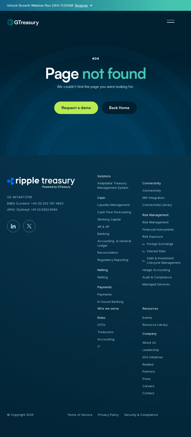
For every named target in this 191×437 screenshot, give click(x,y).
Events (147, 317)
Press (146, 379)
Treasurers (105, 332)
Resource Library (155, 325)
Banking (103, 234)
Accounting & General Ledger (114, 243)
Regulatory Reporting (112, 260)
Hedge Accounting (156, 270)
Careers (148, 386)
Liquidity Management (113, 205)
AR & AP (103, 226)
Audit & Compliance (157, 277)
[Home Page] (30, 21)
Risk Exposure (152, 236)
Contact (148, 393)
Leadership (150, 350)
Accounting (105, 339)
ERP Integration (153, 198)
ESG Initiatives (152, 357)
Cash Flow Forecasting (114, 212)
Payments (104, 294)
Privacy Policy (108, 415)
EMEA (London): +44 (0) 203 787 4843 (35, 203)
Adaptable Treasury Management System (112, 185)
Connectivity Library (157, 205)
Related (148, 364)
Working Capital (109, 219)
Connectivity (151, 190)
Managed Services (156, 284)
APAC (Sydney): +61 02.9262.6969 (32, 209)
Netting (102, 277)
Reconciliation (107, 252)
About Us (149, 342)
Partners (148, 371)
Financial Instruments (158, 229)
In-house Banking (110, 301)
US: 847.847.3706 (19, 197)
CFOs (101, 325)
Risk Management (155, 222)
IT (98, 346)
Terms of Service (79, 415)
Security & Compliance (141, 415)
